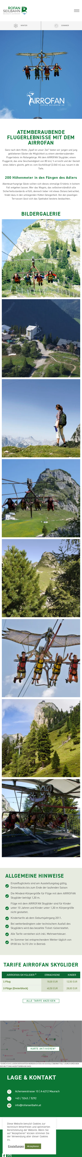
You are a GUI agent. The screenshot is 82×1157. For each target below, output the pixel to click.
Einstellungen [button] (16, 1146)
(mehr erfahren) (39, 1066)
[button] (43, 1049)
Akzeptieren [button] (33, 1146)
